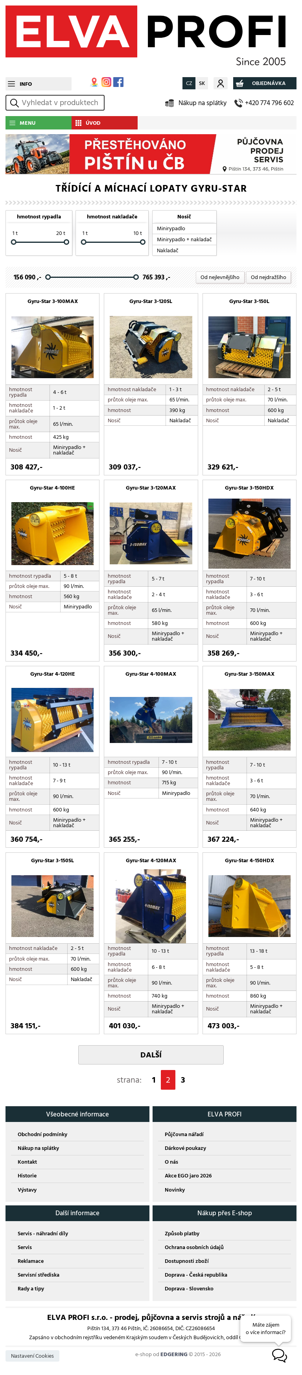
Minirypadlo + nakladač (184, 239)
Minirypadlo (171, 228)
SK (202, 83)
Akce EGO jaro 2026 (188, 1175)
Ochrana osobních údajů (194, 1247)
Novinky (175, 1189)
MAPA (94, 82)
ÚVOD (93, 123)
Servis (25, 1247)
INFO (26, 84)
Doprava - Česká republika (196, 1274)
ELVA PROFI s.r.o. (151, 39)
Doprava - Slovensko (189, 1288)
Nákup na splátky (202, 103)
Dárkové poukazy (185, 1148)
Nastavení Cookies (32, 1355)
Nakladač (168, 250)
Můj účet (221, 83)
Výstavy (27, 1189)
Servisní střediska (38, 1274)
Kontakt (27, 1161)
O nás (171, 1161)
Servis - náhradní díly (43, 1233)
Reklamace (31, 1261)
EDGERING (174, 1354)
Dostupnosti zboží (187, 1261)
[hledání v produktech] (62, 103)
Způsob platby (182, 1233)
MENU (27, 123)
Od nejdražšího (268, 277)
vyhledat (16, 102)
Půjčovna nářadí (184, 1134)
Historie (27, 1175)
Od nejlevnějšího (220, 277)
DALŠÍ (151, 1055)
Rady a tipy (31, 1288)
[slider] (14, 242)
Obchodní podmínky (42, 1134)
